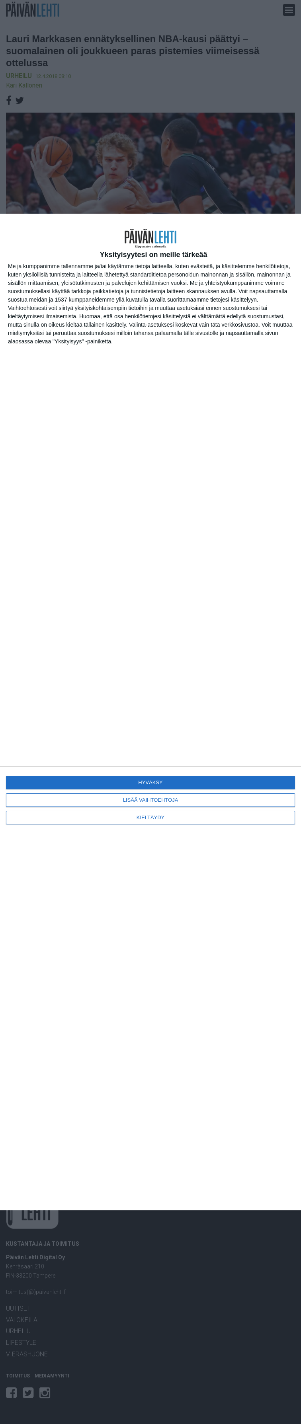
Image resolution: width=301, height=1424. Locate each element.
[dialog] (150, 712)
